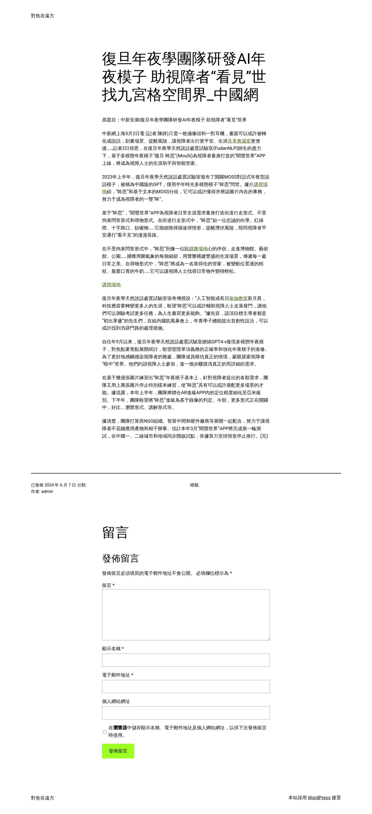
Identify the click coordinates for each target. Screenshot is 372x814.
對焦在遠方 (42, 15)
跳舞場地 (198, 248)
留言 (108, 585)
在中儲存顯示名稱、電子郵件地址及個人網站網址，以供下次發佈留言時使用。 (188, 731)
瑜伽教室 (238, 298)
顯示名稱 (113, 648)
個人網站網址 (116, 701)
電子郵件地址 (117, 675)
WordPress (319, 797)
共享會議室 (239, 141)
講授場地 (111, 284)
